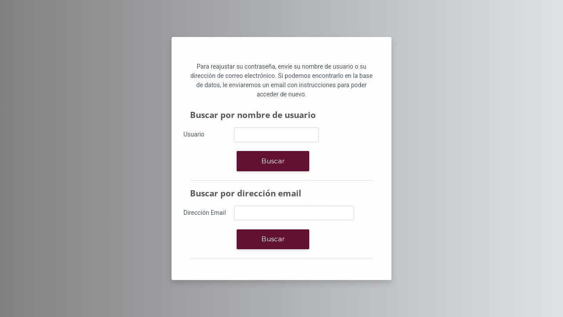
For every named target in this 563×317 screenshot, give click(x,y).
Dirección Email (204, 212)
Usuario (194, 134)
